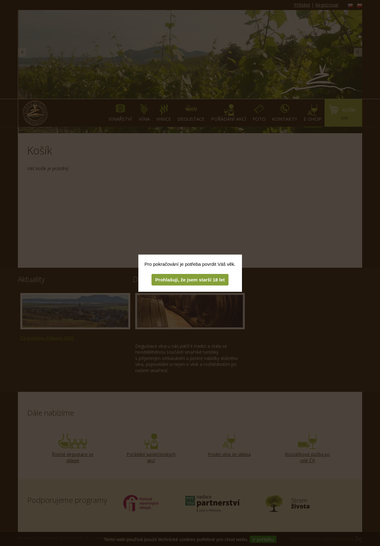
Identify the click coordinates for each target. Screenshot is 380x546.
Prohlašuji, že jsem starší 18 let (190, 279)
